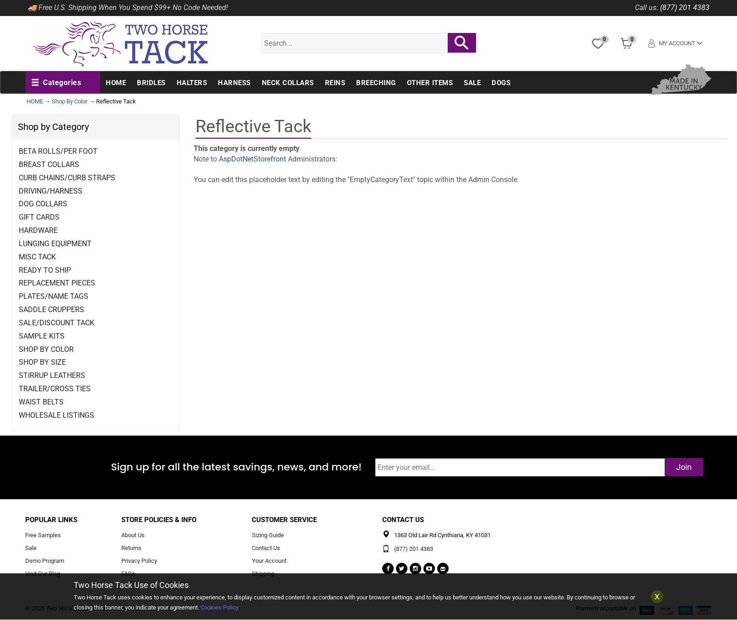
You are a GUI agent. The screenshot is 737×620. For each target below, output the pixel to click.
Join (684, 467)
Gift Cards (39, 217)
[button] (56, 82)
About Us (133, 535)
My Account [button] (675, 43)
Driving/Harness (50, 191)
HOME (35, 101)
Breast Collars (49, 164)
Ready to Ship (45, 270)
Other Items (430, 83)
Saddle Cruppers (51, 309)
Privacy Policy (139, 560)
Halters (192, 83)
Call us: (646, 7)
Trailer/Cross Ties (55, 388)
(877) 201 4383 (685, 7)
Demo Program (44, 560)
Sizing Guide (268, 535)
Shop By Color (69, 101)
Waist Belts (41, 402)
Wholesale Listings (56, 415)
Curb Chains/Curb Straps (67, 177)
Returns (131, 548)
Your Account (269, 560)
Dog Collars (43, 203)
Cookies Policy (219, 607)
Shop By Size (42, 362)
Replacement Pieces (57, 283)
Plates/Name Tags (53, 296)
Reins (335, 83)
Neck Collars (288, 83)
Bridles (151, 83)
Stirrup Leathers (52, 375)
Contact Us (266, 548)
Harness (234, 83)
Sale (472, 83)
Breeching (376, 83)
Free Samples (43, 535)
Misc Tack (37, 257)
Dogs (501, 83)
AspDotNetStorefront (252, 159)
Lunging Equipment (55, 243)
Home (116, 83)
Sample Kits (42, 336)
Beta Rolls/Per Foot (58, 151)
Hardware (38, 230)
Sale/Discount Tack (56, 322)
